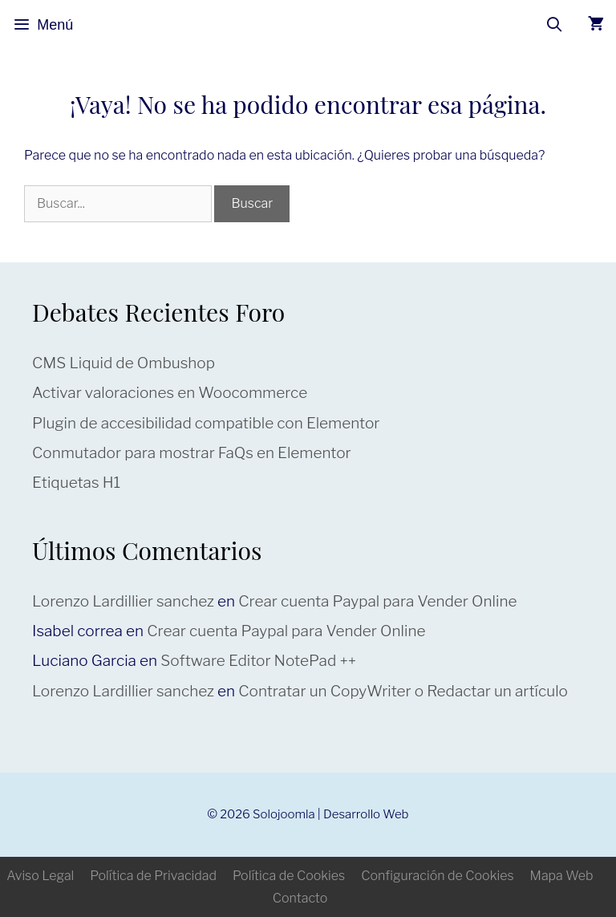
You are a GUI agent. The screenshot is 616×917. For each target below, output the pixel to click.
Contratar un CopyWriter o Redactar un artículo (403, 691)
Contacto (300, 898)
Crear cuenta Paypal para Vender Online (377, 601)
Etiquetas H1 (76, 482)
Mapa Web (562, 875)
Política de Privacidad (153, 875)
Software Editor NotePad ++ (258, 660)
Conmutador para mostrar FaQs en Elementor (191, 453)
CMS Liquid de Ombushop (123, 363)
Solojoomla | (288, 814)
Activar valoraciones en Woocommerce (169, 392)
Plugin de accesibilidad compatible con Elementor (205, 423)
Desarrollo (351, 814)
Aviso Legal (40, 875)
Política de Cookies (289, 875)
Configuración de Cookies (437, 875)
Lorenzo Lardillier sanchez (123, 601)
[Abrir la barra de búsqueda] (554, 25)
